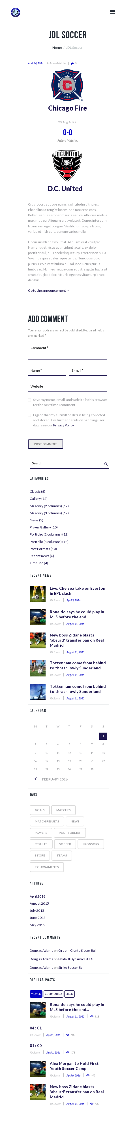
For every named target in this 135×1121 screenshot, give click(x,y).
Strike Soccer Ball (71, 967)
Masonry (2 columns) (46, 506)
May (37, 925)
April (37, 896)
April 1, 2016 (53, 1035)
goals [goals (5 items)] (40, 810)
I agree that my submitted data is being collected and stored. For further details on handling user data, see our (69, 420)
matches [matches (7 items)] (63, 810)
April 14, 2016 (35, 63)
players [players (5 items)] (41, 832)
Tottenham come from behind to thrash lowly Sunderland (78, 665)
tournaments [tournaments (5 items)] (47, 867)
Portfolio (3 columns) (46, 542)
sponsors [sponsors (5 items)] (91, 844)
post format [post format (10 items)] (70, 832)
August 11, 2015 (75, 623)
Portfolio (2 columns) (46, 534)
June (38, 917)
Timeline (36, 563)
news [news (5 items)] (75, 821)
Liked (69, 993)
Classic (35, 491)
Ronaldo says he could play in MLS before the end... (77, 614)
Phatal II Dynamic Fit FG (75, 959)
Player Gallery (40, 527)
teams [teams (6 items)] (62, 855)
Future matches (58, 63)
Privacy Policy (63, 425)
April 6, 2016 (73, 1075)
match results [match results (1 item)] (47, 821)
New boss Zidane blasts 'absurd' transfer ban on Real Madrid (77, 640)
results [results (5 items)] (41, 844)
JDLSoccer (55, 600)
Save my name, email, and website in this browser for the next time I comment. (70, 402)
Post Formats (40, 549)
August (39, 903)
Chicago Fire (67, 108)
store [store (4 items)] (40, 855)
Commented (53, 993)
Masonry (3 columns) (46, 513)
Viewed (36, 993)
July (37, 910)
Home (57, 47)
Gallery (35, 498)
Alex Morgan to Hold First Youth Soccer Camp (74, 1066)
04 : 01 (36, 1027)
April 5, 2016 (73, 600)
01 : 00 (36, 1045)
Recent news (39, 556)
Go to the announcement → (49, 290)
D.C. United (65, 188)
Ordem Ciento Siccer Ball (77, 950)
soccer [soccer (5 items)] (65, 844)
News (34, 520)
